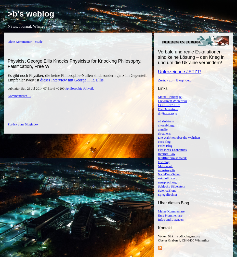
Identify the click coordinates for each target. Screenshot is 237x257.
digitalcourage (167, 113)
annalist (163, 129)
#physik (88, 88)
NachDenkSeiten (169, 174)
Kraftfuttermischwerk (172, 158)
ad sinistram (166, 121)
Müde (39, 42)
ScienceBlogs (167, 190)
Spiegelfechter (167, 194)
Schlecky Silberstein (171, 186)
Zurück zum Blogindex (174, 80)
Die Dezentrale (168, 109)
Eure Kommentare (170, 215)
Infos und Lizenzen (170, 219)
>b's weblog (31, 13)
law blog (163, 162)
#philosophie (73, 88)
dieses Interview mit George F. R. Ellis (71, 80)
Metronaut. (165, 166)
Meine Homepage (170, 97)
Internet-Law (166, 154)
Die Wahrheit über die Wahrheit (179, 137)
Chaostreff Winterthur (172, 101)
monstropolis (166, 170)
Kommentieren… (19, 96)
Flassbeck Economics (172, 150)
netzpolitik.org (167, 178)
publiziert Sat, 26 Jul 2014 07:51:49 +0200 (36, 88)
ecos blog (164, 142)
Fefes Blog (165, 146)
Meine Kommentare (171, 211)
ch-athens (164, 133)
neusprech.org (167, 182)
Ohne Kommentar (20, 42)
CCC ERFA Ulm (169, 105)
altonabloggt (166, 125)
